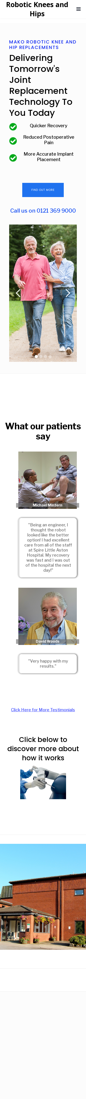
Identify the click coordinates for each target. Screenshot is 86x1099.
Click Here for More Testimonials (43, 710)
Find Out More (43, 190)
